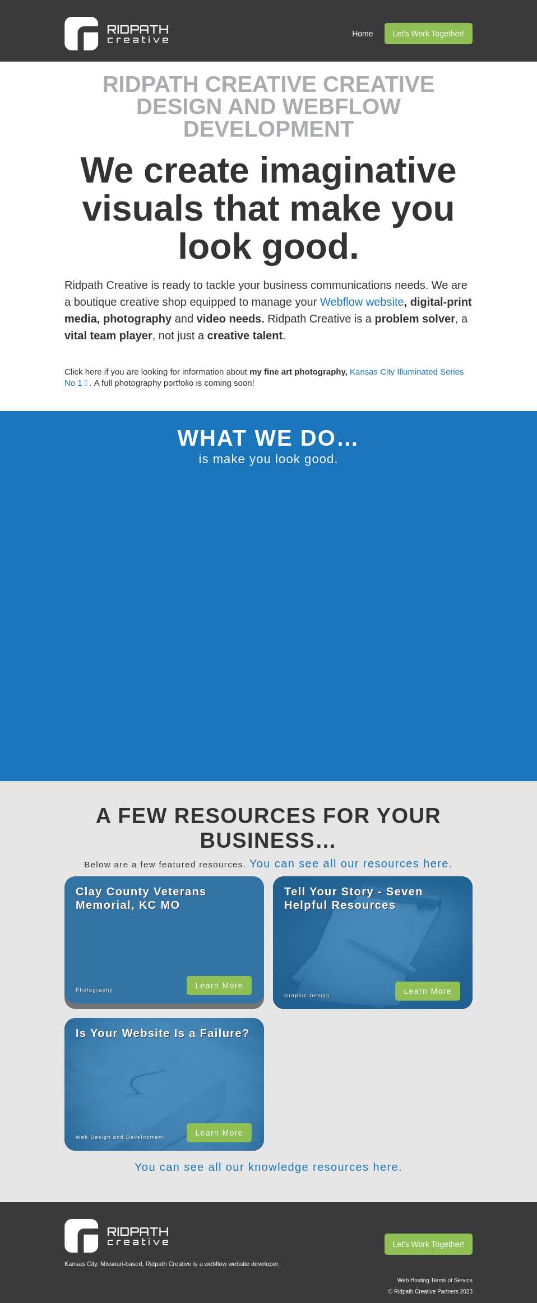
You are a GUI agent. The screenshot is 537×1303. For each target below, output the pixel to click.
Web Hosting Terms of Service (435, 1280)
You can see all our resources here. (351, 863)
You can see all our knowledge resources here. (268, 1167)
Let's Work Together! (428, 33)
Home (362, 33)
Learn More (219, 985)
